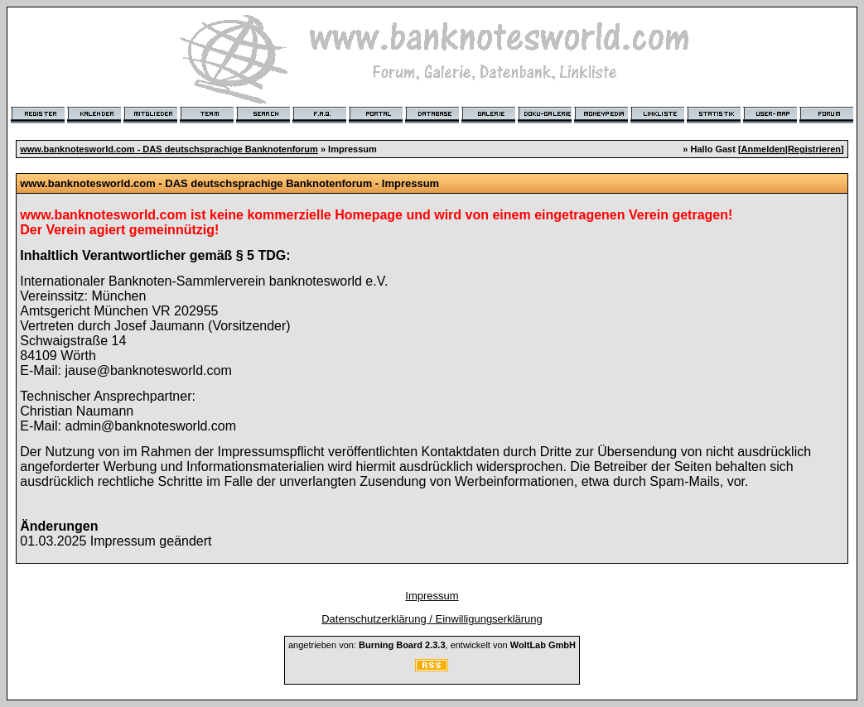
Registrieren (814, 149)
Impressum (431, 595)
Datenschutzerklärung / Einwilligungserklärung (432, 619)
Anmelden (763, 149)
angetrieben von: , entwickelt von (432, 645)
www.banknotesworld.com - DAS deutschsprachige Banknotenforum (169, 149)
